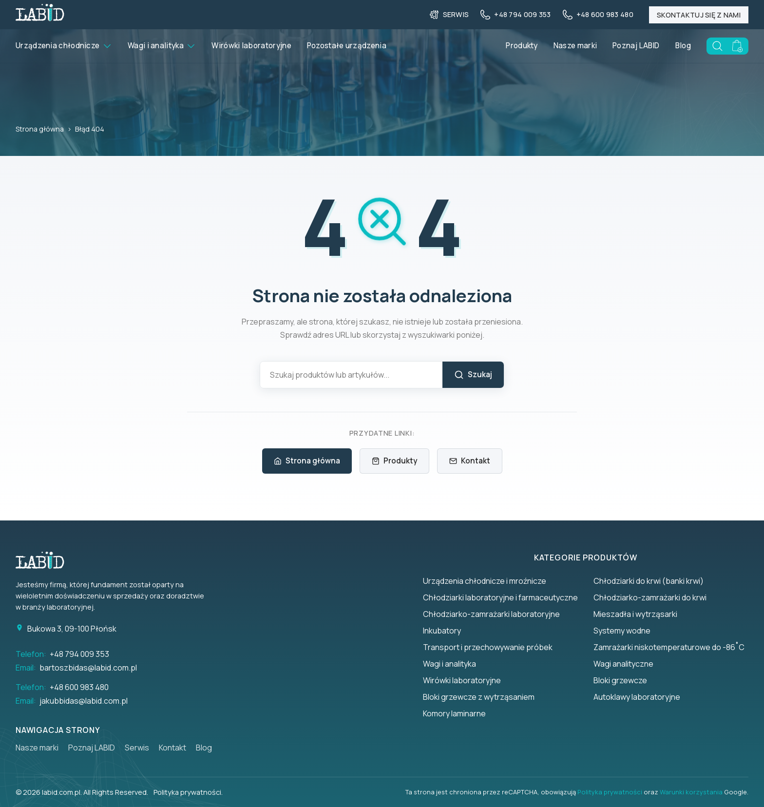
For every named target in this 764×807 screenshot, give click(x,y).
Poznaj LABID (636, 45)
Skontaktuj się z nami (699, 14)
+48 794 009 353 (79, 654)
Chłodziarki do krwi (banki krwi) (648, 581)
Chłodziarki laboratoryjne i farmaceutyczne (500, 597)
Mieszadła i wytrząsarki (635, 614)
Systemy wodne (621, 630)
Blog (683, 45)
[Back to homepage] (40, 18)
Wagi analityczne (623, 663)
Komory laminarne (454, 713)
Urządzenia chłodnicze (64, 45)
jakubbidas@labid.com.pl (83, 700)
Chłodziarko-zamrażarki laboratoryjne (491, 614)
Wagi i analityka (162, 45)
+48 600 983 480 (79, 687)
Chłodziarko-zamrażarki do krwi (650, 597)
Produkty (521, 45)
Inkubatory (442, 630)
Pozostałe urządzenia (346, 45)
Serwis (137, 747)
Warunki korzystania (691, 792)
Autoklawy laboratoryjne (636, 697)
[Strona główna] (45, 560)
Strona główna (40, 129)
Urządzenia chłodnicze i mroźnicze (484, 581)
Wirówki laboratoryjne (251, 45)
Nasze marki (575, 45)
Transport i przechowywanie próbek (488, 647)
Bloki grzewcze (620, 680)
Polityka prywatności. (188, 792)
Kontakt (469, 461)
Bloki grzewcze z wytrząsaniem (479, 697)
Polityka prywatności (609, 792)
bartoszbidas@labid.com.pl (88, 667)
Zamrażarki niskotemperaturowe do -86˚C (669, 647)
